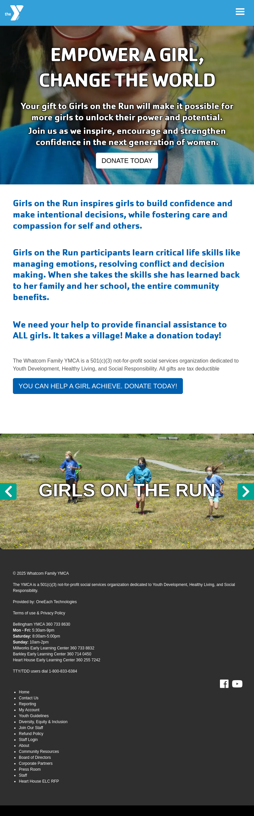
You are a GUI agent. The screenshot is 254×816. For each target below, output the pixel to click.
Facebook (228, 684)
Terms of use (24, 613)
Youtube (236, 684)
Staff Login (28, 739)
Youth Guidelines (34, 716)
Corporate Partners (36, 763)
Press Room (30, 769)
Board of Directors (35, 757)
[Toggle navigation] (240, 11)
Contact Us (28, 698)
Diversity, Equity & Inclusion (43, 721)
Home (24, 692)
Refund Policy (31, 733)
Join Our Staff (31, 727)
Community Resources (39, 751)
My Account (29, 710)
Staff (23, 775)
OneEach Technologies (56, 602)
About (24, 745)
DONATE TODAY (127, 160)
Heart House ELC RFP (39, 781)
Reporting (27, 704)
